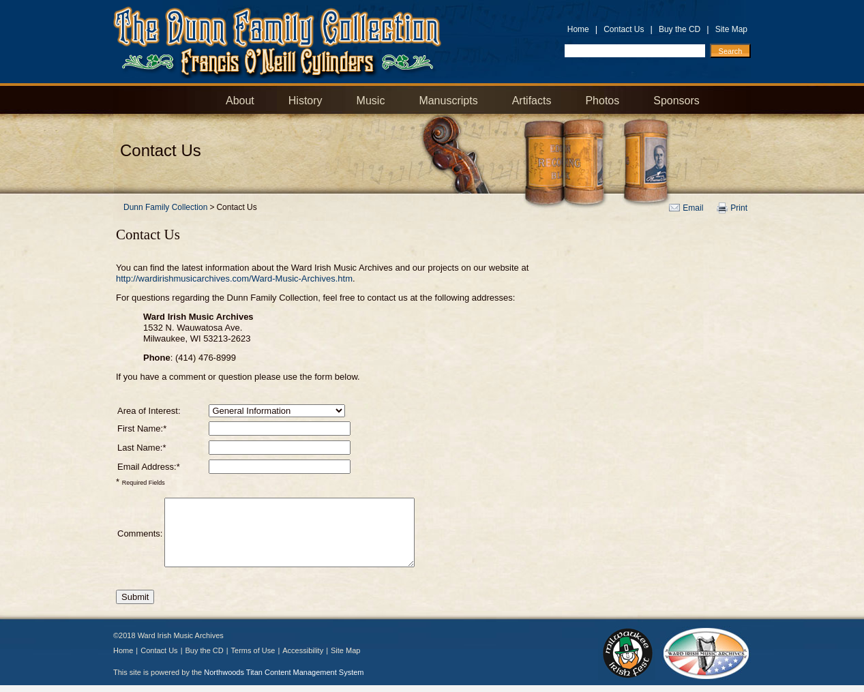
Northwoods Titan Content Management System (283, 672)
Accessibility (302, 650)
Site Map (731, 29)
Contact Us (624, 29)
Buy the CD (679, 29)
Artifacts (532, 100)
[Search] (730, 51)
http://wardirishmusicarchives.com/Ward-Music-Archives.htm (234, 278)
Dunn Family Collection (165, 207)
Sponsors (676, 100)
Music (371, 100)
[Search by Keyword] (635, 50)
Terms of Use (253, 650)
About (240, 100)
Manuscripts (448, 100)
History (305, 100)
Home (578, 29)
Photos (602, 100)
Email (693, 208)
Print (738, 208)
